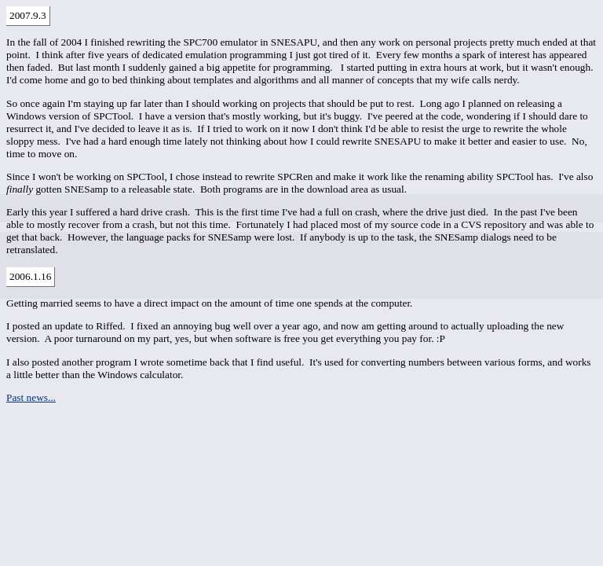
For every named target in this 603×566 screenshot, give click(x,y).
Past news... (31, 397)
